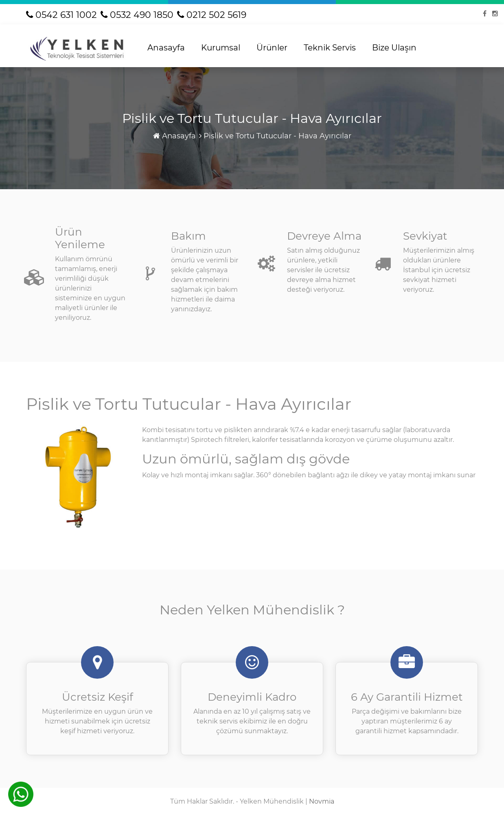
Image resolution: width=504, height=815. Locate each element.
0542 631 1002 (61, 14)
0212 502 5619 (211, 14)
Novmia (321, 801)
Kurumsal (220, 47)
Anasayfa (166, 47)
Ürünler (271, 47)
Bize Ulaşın (394, 47)
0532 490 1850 (137, 14)
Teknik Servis (330, 47)
